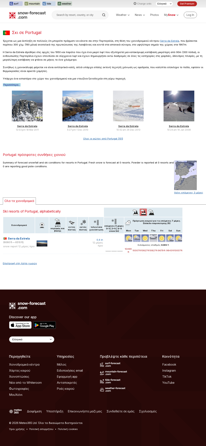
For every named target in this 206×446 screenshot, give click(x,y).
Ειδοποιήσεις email (70, 370)
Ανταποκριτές (67, 382)
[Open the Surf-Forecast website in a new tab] (16, 3)
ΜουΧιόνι (15, 395)
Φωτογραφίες (19, 389)
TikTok (166, 376)
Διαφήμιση (34, 411)
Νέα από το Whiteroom (25, 382)
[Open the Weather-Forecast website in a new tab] (64, 3)
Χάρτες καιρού (19, 370)
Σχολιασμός (148, 411)
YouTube (168, 382)
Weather (123, 14)
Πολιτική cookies (68, 429)
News (140, 14)
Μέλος (61, 364)
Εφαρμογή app (67, 376)
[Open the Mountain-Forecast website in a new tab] (32, 3)
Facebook (169, 364)
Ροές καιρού (65, 389)
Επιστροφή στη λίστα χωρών (20, 263)
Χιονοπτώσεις (19, 376)
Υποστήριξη (54, 411)
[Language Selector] (164, 4)
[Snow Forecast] (27, 15)
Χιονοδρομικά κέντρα (24, 364)
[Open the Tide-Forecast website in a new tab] (49, 3)
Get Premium (187, 3)
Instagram (169, 370)
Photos (154, 14)
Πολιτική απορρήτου (41, 429)
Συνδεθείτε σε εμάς (121, 411)
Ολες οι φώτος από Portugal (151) (103, 138)
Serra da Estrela (169, 40)
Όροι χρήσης (17, 429)
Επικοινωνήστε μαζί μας (85, 411)
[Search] (104, 15)
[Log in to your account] (190, 15)
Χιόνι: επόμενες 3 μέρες (188, 192)
